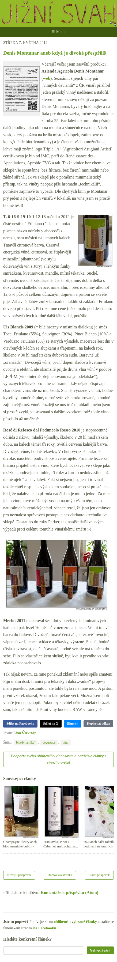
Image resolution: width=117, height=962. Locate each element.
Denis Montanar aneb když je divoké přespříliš (54, 53)
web (46, 78)
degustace (49, 742)
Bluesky (72, 723)
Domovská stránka (60, 875)
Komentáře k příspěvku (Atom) (70, 892)
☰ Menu (58, 32)
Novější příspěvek (19, 875)
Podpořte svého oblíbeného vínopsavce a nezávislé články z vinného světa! (58, 759)
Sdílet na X (50, 723)
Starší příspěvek (99, 875)
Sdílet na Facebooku (20, 723)
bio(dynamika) (25, 742)
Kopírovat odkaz (98, 723)
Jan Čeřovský (26, 732)
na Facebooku (44, 928)
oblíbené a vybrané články (75, 921)
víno (66, 742)
